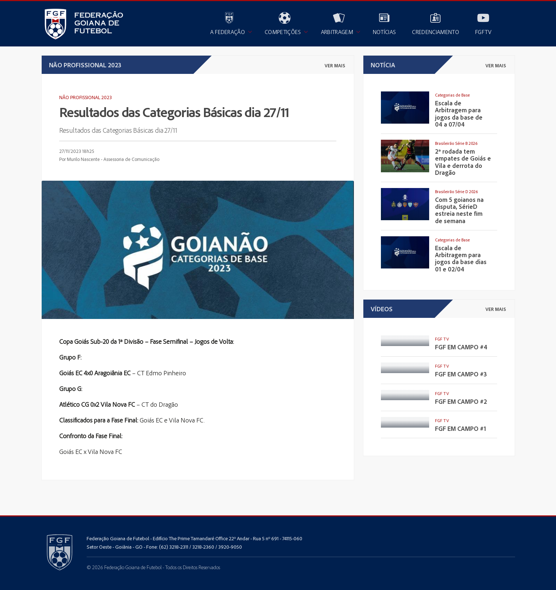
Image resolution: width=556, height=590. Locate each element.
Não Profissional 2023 (85, 97)
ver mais (335, 65)
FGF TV (442, 339)
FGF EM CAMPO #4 (461, 346)
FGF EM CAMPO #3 (461, 374)
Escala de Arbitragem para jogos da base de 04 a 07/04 (459, 113)
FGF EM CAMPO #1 (460, 428)
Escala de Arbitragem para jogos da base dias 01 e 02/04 (461, 258)
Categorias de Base (452, 95)
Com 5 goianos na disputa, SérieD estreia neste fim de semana (459, 210)
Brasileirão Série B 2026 (456, 143)
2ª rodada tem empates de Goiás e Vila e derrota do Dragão (463, 162)
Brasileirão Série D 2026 (456, 191)
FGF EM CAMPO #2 (461, 401)
